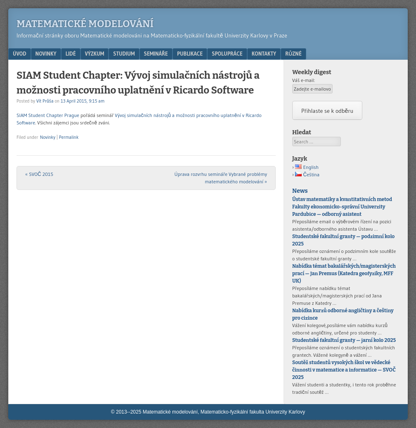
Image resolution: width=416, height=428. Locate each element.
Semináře (156, 53)
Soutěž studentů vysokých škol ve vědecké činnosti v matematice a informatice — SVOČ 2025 (344, 370)
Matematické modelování (85, 24)
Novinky (46, 53)
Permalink (68, 137)
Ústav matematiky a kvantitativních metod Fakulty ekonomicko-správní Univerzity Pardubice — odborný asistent (342, 206)
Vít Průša (45, 101)
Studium (124, 53)
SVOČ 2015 (39, 174)
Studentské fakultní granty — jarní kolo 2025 (344, 340)
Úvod (19, 53)
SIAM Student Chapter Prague (48, 115)
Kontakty (264, 53)
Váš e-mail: (303, 80)
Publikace (190, 53)
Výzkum (94, 53)
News (299, 190)
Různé (293, 53)
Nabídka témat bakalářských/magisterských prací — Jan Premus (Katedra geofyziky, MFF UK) (344, 273)
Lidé (71, 53)
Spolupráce (227, 53)
